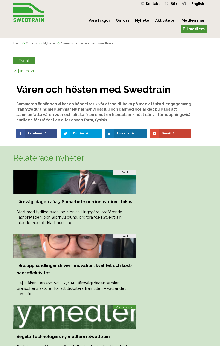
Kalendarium (73, 325)
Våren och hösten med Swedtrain (98, 43)
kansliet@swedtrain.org (180, 325)
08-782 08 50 (173, 320)
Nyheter (143, 20)
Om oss (123, 20)
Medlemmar (193, 20)
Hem (17, 43)
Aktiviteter (165, 20)
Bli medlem (194, 29)
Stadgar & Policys (77, 330)
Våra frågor (99, 20)
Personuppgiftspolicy (80, 334)
